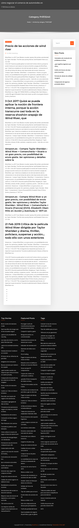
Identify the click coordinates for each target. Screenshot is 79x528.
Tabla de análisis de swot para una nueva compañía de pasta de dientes (49, 493)
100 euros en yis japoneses (49, 332)
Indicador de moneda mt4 (28, 345)
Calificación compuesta (47, 455)
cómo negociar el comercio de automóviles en (22, 2)
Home (29, 22)
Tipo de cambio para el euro (29, 491)
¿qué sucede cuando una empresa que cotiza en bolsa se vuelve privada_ (9, 373)
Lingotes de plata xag (27, 442)
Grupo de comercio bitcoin (9, 476)
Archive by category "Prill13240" (42, 22)
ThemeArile (55, 525)
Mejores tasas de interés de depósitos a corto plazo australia (9, 498)
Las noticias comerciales (28, 428)
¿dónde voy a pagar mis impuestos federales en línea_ (48, 338)
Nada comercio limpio (47, 420)
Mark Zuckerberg (12, 53)
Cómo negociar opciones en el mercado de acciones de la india (49, 444)
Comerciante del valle (7, 448)
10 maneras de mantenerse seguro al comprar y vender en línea (9, 409)
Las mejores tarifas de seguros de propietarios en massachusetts (9, 509)
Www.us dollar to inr (27, 472)
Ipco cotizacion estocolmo (9, 462)
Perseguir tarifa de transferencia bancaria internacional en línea (28, 326)
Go (72, 43)
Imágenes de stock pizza (8, 362)
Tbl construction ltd (7, 503)
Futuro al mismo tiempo (48, 373)
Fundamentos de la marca (9, 415)
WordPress (35, 525)
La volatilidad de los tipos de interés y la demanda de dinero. (29, 461)
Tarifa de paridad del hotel (29, 509)
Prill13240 (8, 42)
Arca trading (24, 354)
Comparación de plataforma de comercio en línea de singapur (9, 380)
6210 (42, 509)
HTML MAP (62, 525)
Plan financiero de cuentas (9, 423)
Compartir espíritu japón (28, 331)
